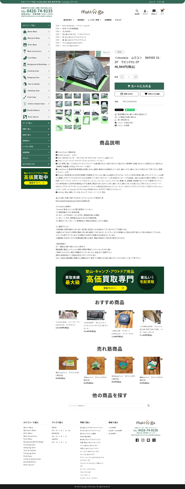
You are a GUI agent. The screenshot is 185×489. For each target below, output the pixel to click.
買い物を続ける (122, 120)
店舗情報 (108, 20)
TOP (57, 25)
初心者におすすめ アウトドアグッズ (76, 34)
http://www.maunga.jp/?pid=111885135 (73, 201)
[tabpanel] (83, 71)
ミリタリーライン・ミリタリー (89, 478)
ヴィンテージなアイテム (88, 469)
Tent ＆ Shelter (68, 25)
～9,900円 (112, 428)
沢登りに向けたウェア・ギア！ (89, 448)
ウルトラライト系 (85, 472)
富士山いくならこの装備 (88, 433)
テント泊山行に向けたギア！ (72, 43)
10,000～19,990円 (115, 430)
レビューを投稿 (122, 125)
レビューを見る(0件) (124, 122)
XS (57, 430)
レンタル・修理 (93, 20)
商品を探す (67, 20)
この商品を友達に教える (125, 117)
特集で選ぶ (27, 129)
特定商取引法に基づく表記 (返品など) (131, 114)
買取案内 (80, 20)
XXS (53, 430)
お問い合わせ (126, 93)
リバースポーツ (85, 475)
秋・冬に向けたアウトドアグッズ (74, 37)
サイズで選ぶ (27, 123)
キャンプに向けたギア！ (71, 45)
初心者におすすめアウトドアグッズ (91, 428)
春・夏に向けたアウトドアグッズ (74, 40)
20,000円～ (67, 31)
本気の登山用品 (85, 436)
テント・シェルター (84, 25)
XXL (69, 430)
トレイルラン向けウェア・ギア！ (90, 451)
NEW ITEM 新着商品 (70, 28)
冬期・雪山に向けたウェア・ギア (90, 442)
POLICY (118, 20)
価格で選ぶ (27, 135)
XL (66, 430)
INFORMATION (29, 164)
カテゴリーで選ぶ (29, 25)
